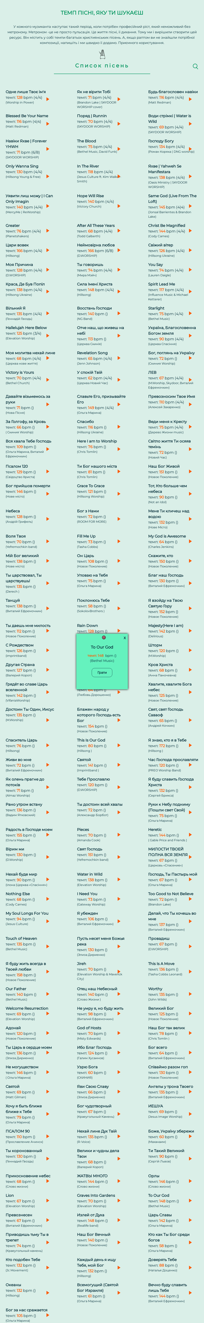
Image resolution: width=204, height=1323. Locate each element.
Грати (102, 672)
